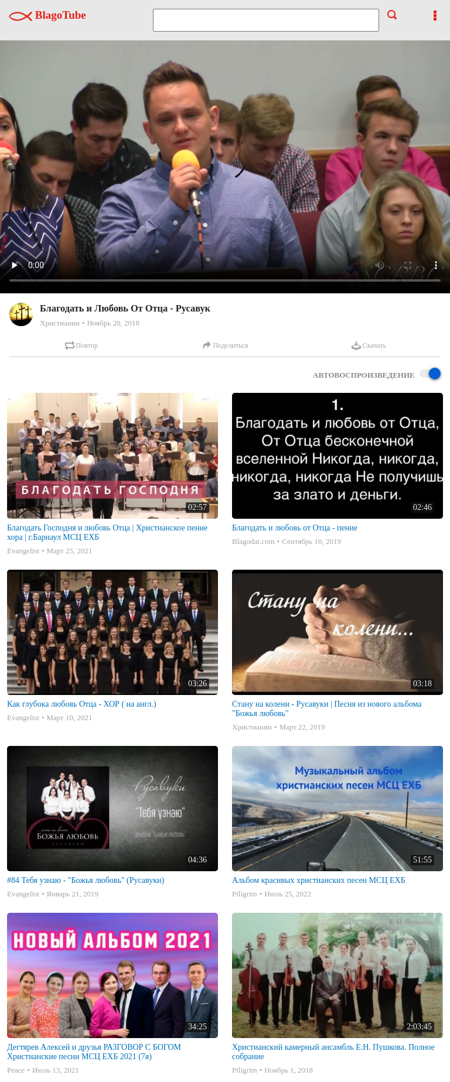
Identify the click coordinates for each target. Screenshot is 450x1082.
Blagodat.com (253, 541)
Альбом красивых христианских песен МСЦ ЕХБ (318, 880)
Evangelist (23, 550)
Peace (16, 1070)
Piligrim (244, 893)
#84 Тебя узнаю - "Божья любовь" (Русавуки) (85, 880)
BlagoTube (47, 15)
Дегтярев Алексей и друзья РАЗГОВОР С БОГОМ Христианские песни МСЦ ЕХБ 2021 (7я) (94, 1052)
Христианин (60, 323)
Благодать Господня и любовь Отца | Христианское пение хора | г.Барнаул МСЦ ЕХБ (107, 532)
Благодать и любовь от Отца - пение (294, 527)
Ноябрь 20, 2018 (113, 323)
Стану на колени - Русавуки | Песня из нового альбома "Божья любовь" (327, 709)
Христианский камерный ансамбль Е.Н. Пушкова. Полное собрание (333, 1052)
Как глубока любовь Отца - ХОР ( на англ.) (81, 704)
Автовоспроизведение (377, 374)
